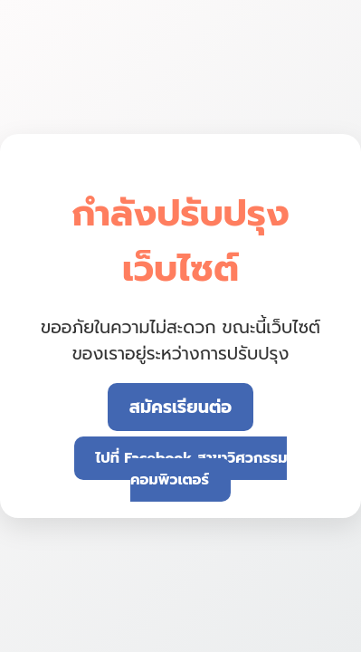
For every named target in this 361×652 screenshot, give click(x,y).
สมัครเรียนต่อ (180, 407)
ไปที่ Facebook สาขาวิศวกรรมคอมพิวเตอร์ (192, 469)
